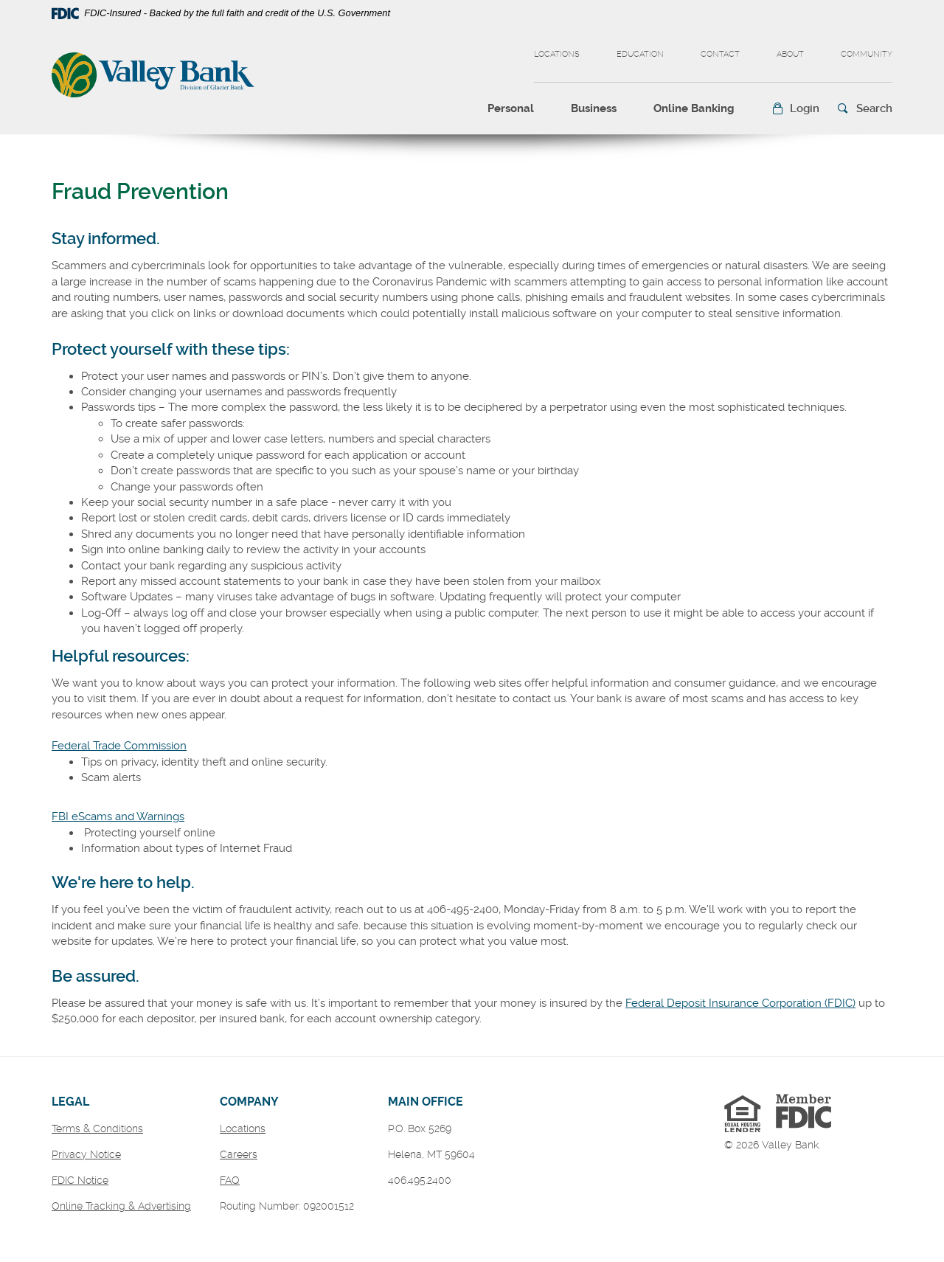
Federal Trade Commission (119, 745)
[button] (795, 109)
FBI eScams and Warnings (118, 816)
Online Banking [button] (694, 108)
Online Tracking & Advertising (121, 1206)
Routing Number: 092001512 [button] (287, 1206)
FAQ (230, 1180)
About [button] (790, 54)
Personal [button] (510, 108)
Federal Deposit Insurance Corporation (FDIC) (740, 1003)
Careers (238, 1154)
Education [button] (640, 54)
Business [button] (594, 108)
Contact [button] (720, 54)
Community (866, 54)
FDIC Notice (80, 1180)
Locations (557, 54)
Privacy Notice (86, 1154)
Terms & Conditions (97, 1128)
